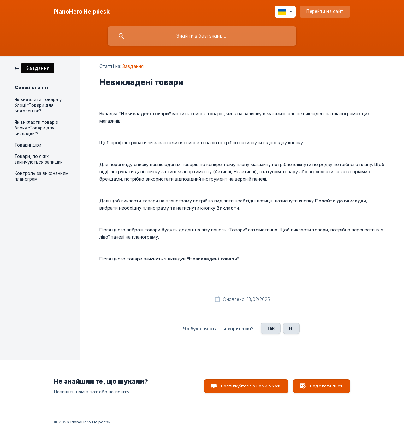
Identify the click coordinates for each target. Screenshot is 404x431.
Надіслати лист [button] (326, 385)
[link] (34, 68)
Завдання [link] (133, 66)
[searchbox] (202, 36)
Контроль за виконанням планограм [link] (41, 176)
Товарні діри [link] (28, 144)
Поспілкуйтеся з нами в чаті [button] (250, 385)
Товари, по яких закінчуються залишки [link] (39, 159)
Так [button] (271, 328)
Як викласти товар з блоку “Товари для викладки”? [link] (36, 128)
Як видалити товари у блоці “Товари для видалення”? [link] (38, 105)
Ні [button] (291, 328)
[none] (82, 12)
